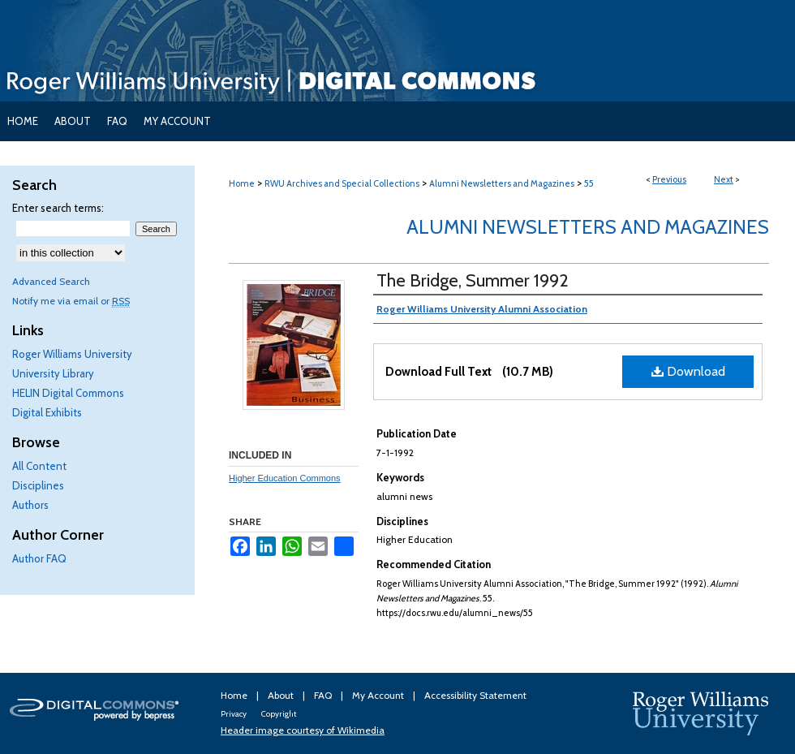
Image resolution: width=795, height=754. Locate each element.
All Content (39, 465)
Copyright (278, 714)
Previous (669, 179)
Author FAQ (39, 558)
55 (589, 183)
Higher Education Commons (285, 478)
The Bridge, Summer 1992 (472, 280)
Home (242, 183)
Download (688, 371)
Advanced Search (51, 281)
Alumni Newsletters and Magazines (501, 183)
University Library (53, 373)
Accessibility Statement (475, 695)
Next (723, 179)
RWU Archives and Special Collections (341, 183)
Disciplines (38, 485)
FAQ (324, 695)
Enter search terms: (58, 207)
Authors (30, 504)
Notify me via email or (71, 301)
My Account (379, 695)
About (282, 695)
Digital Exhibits (47, 412)
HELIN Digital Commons (68, 392)
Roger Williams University (72, 353)
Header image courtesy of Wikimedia (303, 730)
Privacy (234, 714)
